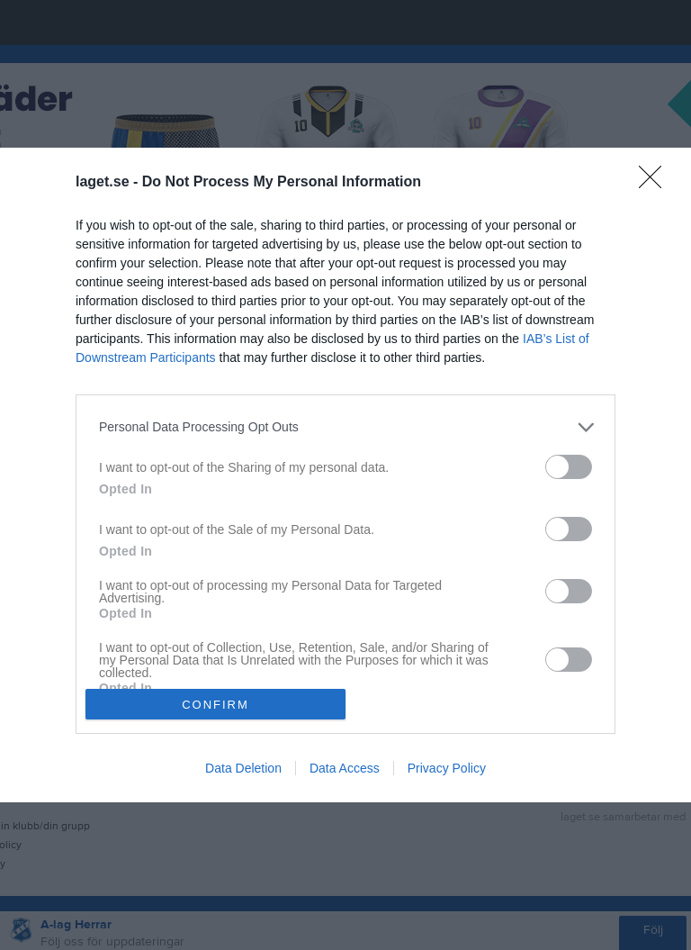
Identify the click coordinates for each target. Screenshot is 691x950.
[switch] (568, 467)
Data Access (345, 768)
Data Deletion (243, 768)
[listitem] (345, 427)
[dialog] (345, 475)
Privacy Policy (447, 768)
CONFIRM (215, 704)
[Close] (656, 183)
